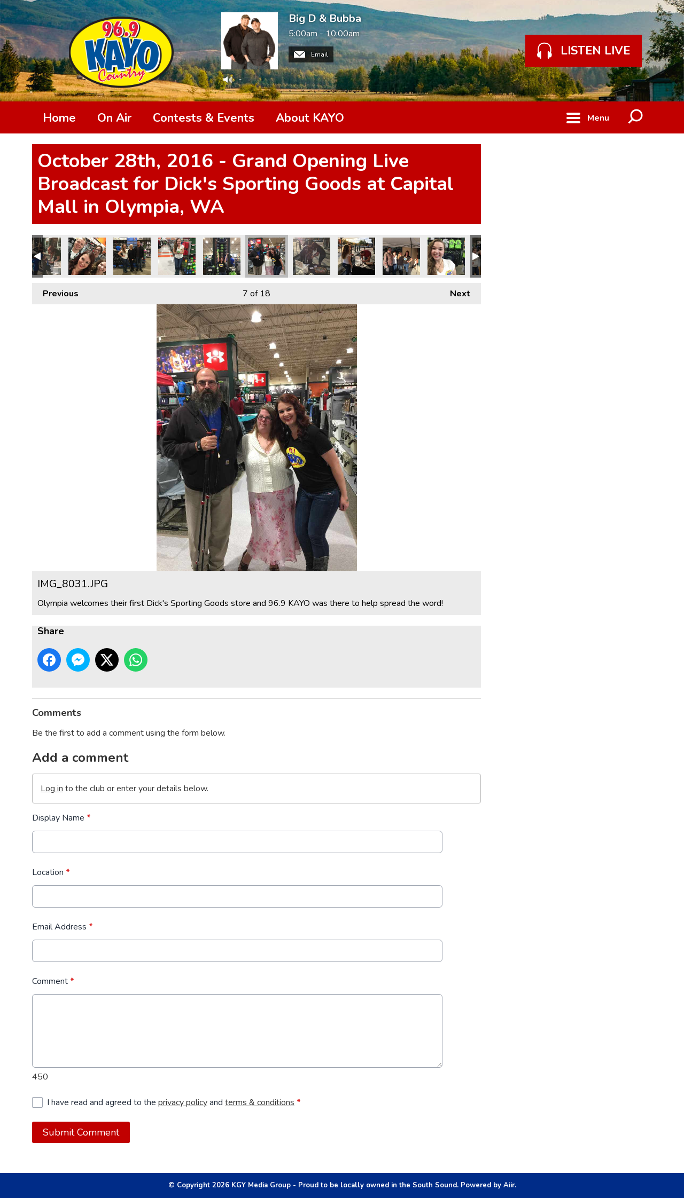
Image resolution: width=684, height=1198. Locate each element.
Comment (53, 981)
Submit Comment (81, 1132)
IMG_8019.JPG (446, 256)
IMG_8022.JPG (401, 256)
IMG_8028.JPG (87, 256)
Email (311, 54)
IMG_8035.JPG (177, 256)
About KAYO (310, 118)
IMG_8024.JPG (311, 256)
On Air (114, 118)
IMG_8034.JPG (221, 256)
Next (454, 291)
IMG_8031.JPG (266, 256)
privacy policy (182, 1102)
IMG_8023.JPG (356, 256)
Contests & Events (203, 118)
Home (59, 118)
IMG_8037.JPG (132, 256)
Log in (52, 788)
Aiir (509, 1185)
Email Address (62, 927)
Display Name (61, 818)
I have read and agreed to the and (174, 1102)
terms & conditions (259, 1102)
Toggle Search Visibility (636, 117)
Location (51, 872)
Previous (55, 291)
